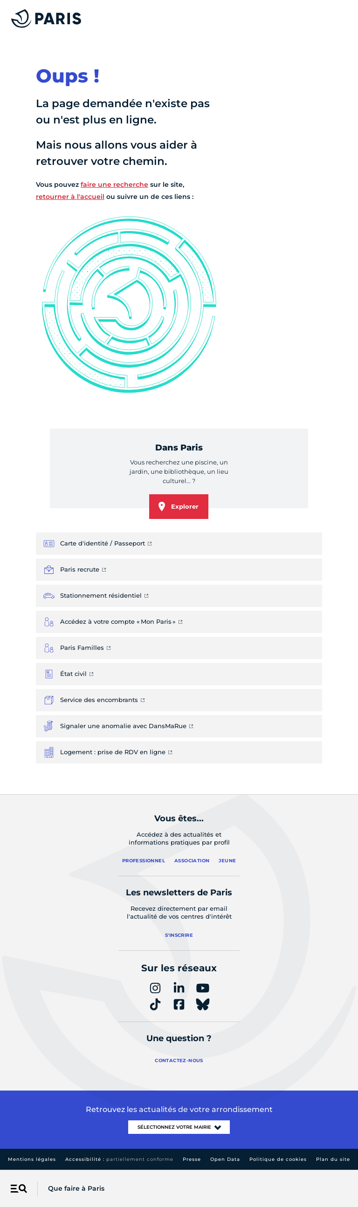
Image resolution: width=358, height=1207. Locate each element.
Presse (192, 1159)
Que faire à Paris (76, 1188)
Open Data (225, 1159)
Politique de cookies (278, 1159)
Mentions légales (32, 1159)
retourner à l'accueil (70, 196)
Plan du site (333, 1159)
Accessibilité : (119, 1159)
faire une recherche (114, 184)
